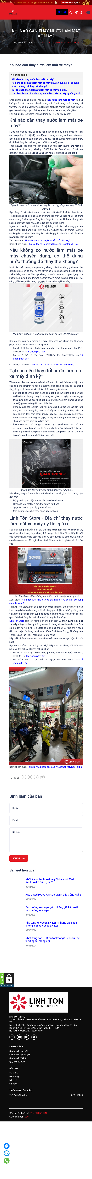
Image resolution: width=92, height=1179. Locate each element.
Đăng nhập (14, 1077)
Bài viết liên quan (22, 870)
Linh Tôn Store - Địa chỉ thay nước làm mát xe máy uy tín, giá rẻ (46, 93)
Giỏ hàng (13, 1084)
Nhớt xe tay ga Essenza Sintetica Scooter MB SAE (53, 244)
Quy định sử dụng (17, 1062)
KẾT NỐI (62, 12)
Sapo (26, 1116)
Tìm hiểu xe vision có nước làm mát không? (53, 364)
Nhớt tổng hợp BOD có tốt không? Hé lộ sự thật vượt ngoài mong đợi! (53, 940)
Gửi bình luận (18, 858)
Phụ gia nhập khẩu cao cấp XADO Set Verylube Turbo (55, 766)
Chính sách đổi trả (17, 1058)
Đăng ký (13, 1080)
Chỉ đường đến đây (35, 351)
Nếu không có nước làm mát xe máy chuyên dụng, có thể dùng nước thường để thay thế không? (45, 84)
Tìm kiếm (13, 1073)
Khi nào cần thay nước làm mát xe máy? (33, 79)
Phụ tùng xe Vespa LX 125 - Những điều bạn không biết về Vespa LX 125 (51, 924)
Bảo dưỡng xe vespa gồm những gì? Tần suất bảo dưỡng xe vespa (52, 909)
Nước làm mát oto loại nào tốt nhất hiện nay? (47, 240)
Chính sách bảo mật (18, 1051)
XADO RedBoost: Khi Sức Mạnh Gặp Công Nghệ (53, 894)
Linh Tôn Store (16, 620)
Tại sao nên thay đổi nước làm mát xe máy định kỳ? (39, 90)
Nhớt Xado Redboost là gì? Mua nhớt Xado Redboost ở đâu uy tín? (51, 881)
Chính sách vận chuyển (19, 1054)
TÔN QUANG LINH (39, 1113)
